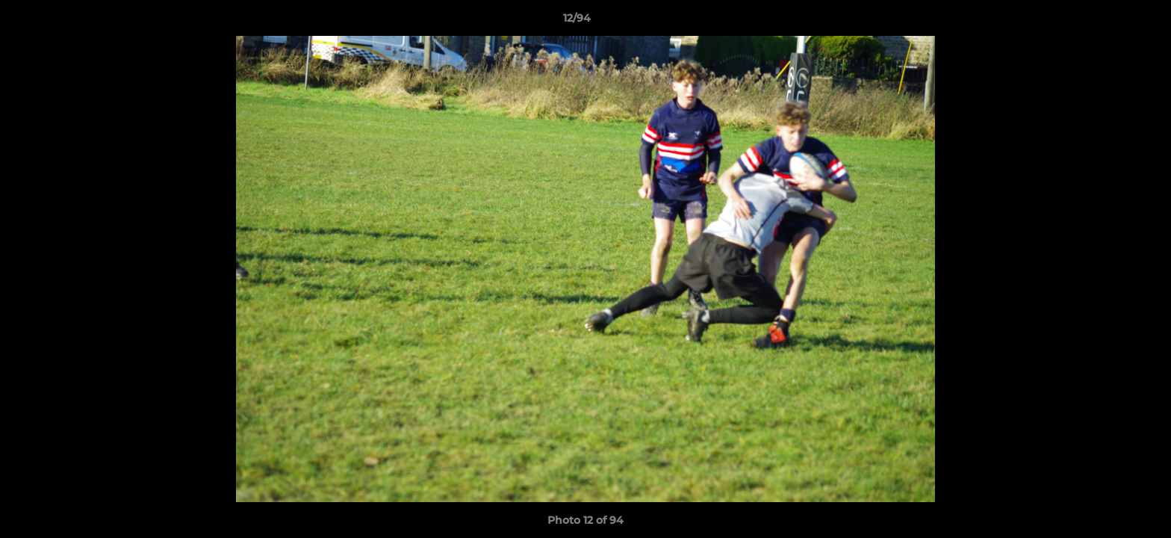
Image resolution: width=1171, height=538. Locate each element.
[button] (1108, 21)
